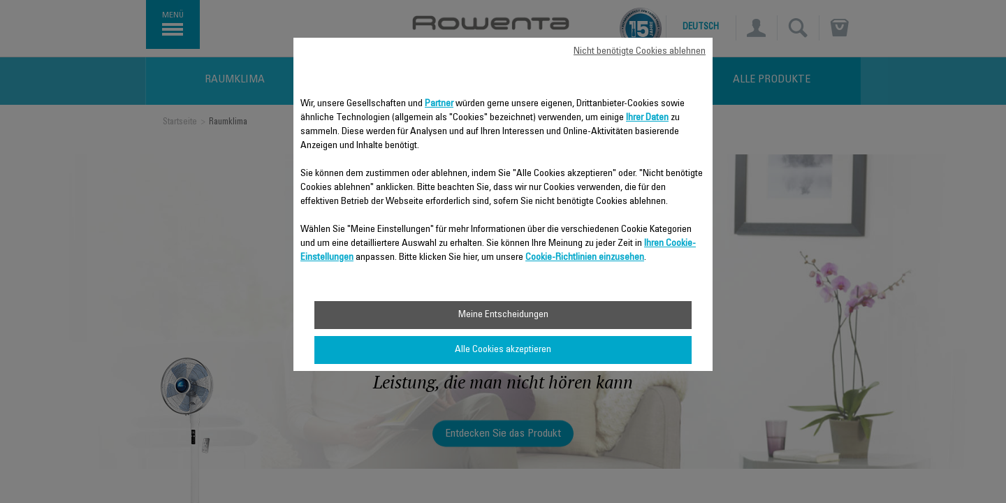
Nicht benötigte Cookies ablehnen (640, 52)
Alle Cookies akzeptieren (503, 350)
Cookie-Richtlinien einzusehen (584, 258)
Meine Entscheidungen (503, 315)
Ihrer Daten (647, 118)
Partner (439, 104)
